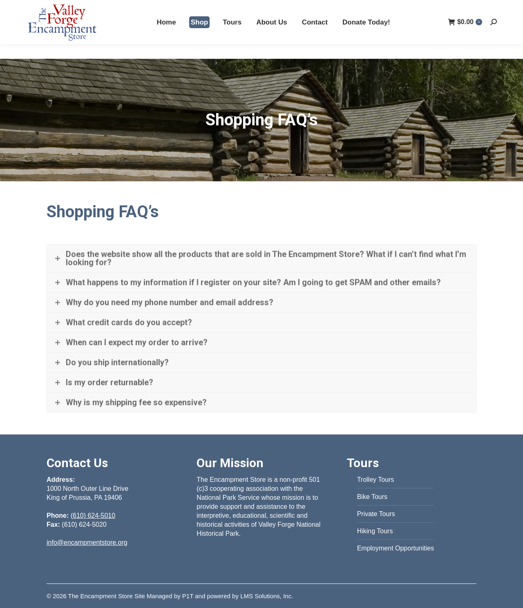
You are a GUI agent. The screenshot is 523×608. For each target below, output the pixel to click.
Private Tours (376, 513)
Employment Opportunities (395, 548)
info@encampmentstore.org (87, 542)
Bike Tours (372, 496)
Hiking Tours (375, 531)
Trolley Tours (375, 479)
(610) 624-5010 (405, 7)
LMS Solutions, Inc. (266, 595)
